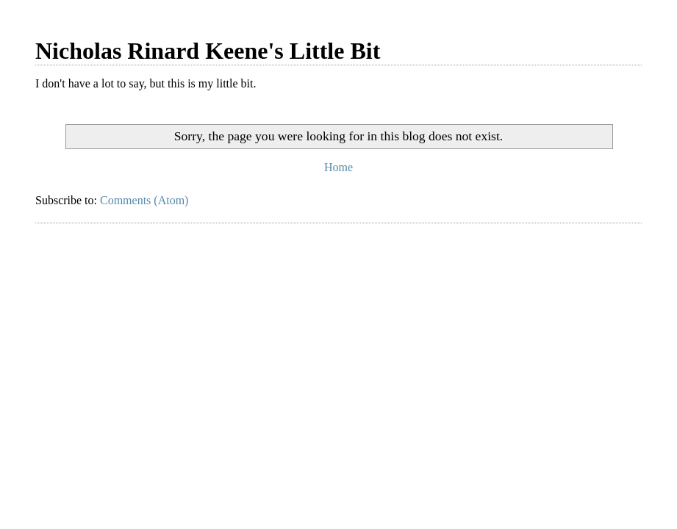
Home (338, 167)
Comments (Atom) (144, 200)
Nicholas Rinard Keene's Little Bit (207, 50)
